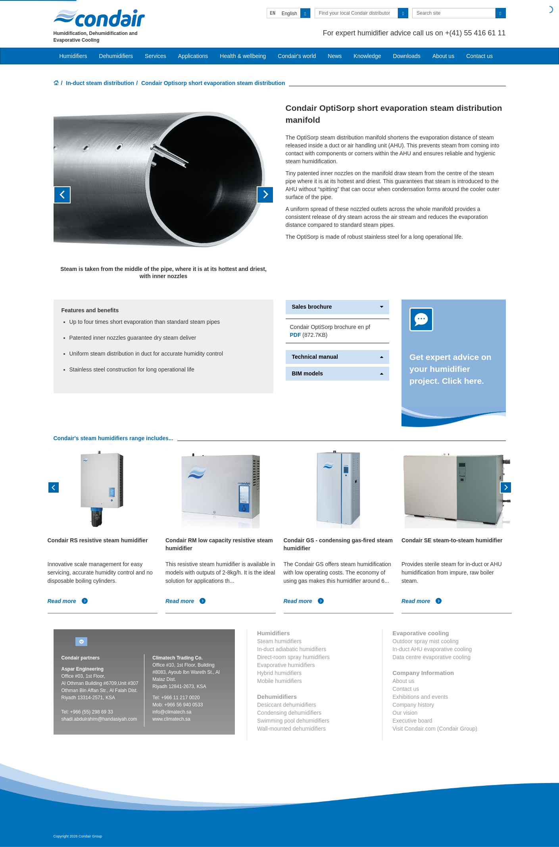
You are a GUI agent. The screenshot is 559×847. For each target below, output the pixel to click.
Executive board (412, 720)
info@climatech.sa (171, 712)
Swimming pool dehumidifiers (293, 720)
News (335, 56)
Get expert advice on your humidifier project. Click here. (450, 368)
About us (443, 56)
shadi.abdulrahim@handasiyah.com (99, 719)
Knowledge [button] (367, 56)
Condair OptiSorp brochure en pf (330, 327)
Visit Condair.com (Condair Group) (434, 728)
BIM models (337, 374)
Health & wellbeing (243, 56)
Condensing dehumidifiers (289, 713)
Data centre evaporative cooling (431, 657)
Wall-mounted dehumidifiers (291, 728)
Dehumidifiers (116, 56)
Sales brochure (337, 307)
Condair (99, 18)
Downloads (407, 56)
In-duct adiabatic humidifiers (291, 649)
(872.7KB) (308, 335)
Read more (68, 601)
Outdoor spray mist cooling (425, 641)
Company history (413, 705)
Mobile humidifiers (279, 681)
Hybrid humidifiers (279, 673)
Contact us (479, 56)
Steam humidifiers (279, 641)
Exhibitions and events (420, 697)
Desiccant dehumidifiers (286, 705)
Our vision (404, 713)
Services (155, 56)
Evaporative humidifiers (286, 665)
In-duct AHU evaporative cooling (432, 649)
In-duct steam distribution (100, 83)
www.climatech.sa (171, 719)
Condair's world (297, 56)
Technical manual (337, 357)
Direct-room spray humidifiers (293, 657)
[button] (70, 195)
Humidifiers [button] (73, 56)
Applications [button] (193, 56)
